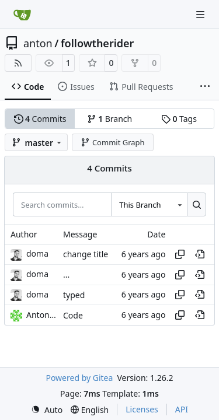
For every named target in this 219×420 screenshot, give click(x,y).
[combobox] (149, 204)
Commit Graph (112, 142)
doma (37, 253)
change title (85, 254)
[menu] (46, 409)
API (181, 409)
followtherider (97, 43)
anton (38, 43)
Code (73, 315)
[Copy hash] (180, 254)
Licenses (142, 409)
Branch (110, 118)
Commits (40, 118)
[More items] (205, 87)
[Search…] (196, 204)
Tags (179, 118)
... (66, 274)
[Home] (22, 14)
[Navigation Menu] (201, 14)
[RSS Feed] (18, 63)
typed (74, 294)
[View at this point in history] (199, 254)
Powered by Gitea (79, 377)
